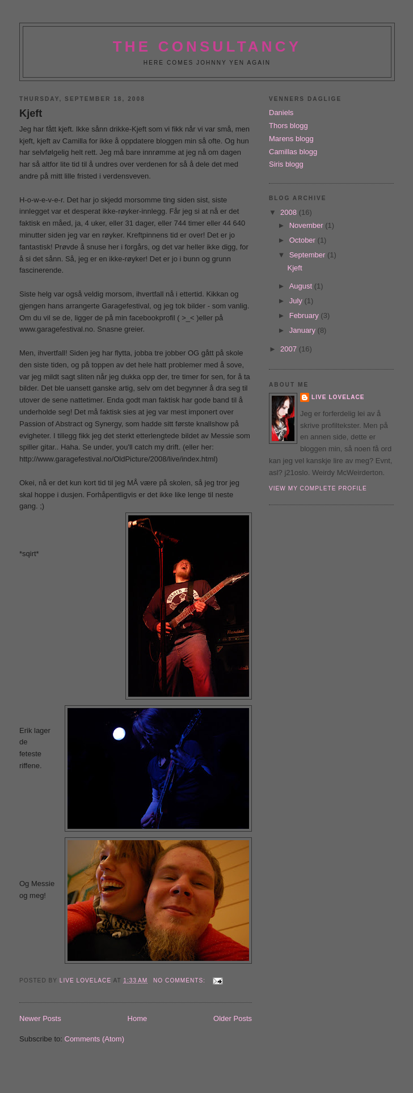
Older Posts (232, 1018)
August (301, 286)
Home (138, 1018)
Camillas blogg (293, 151)
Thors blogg (288, 125)
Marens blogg (291, 138)
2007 (289, 349)
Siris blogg (286, 164)
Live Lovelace (338, 397)
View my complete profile (318, 488)
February (305, 315)
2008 (289, 212)
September (308, 255)
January (303, 330)
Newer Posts (40, 1018)
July (297, 300)
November (307, 225)
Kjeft (30, 113)
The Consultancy (207, 46)
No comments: (180, 980)
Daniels (281, 112)
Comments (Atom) (94, 1039)
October (303, 240)
